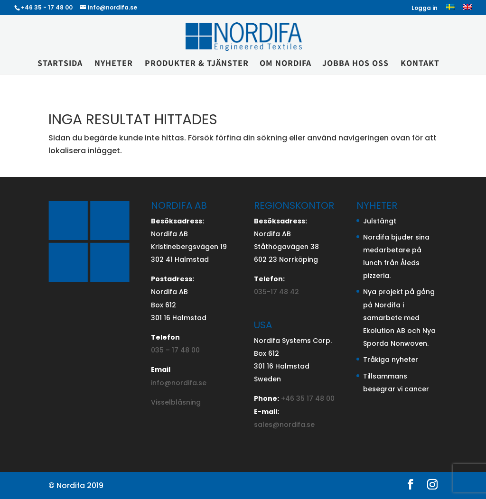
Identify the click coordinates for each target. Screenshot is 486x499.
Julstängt (379, 221)
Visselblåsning (176, 402)
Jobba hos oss (355, 64)
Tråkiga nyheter (390, 359)
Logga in (424, 8)
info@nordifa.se (178, 383)
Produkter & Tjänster (197, 64)
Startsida (60, 64)
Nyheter (113, 64)
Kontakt (420, 64)
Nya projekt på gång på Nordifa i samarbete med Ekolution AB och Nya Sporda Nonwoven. (399, 317)
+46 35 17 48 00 (308, 398)
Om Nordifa (285, 64)
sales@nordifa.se (284, 424)
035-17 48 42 (276, 291)
